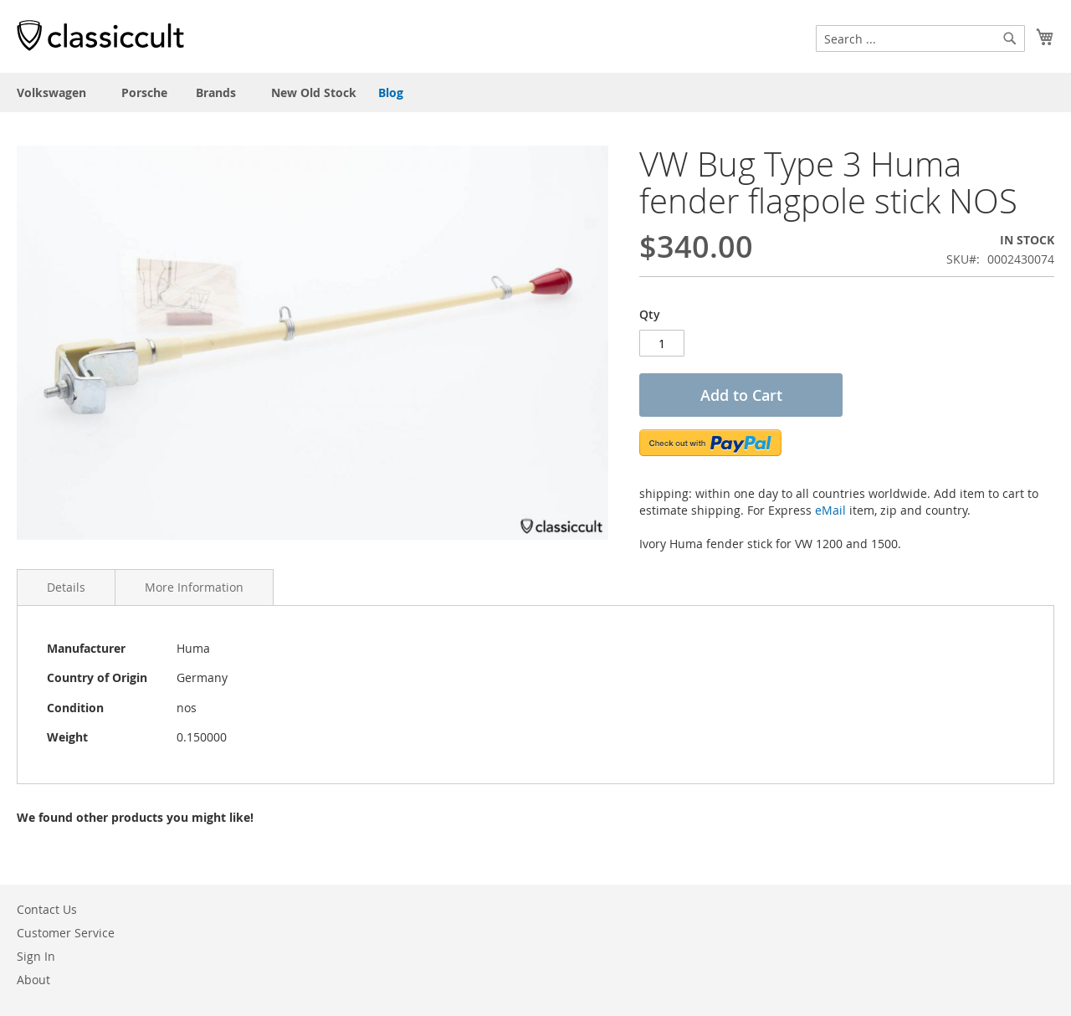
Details (66, 587)
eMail (830, 510)
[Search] (1010, 38)
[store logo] (100, 35)
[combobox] (920, 38)
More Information (194, 587)
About (33, 980)
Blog (390, 92)
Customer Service (66, 933)
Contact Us (47, 909)
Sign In (36, 956)
